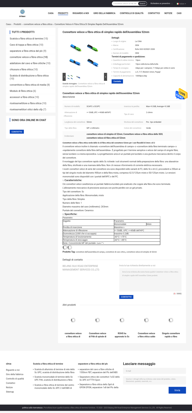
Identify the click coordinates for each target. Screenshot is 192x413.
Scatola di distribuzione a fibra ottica (29, 75)
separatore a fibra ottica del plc (26, 51)
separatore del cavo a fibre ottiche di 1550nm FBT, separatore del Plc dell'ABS (99, 371)
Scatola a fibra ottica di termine (26, 38)
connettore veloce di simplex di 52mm (141, 252)
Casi (179, 13)
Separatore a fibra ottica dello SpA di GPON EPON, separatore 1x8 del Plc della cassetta (99, 386)
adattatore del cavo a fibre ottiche (27, 63)
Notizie (168, 13)
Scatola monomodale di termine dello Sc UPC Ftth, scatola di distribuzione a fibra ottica (53, 379)
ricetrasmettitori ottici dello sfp (26, 109)
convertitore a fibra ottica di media (28, 84)
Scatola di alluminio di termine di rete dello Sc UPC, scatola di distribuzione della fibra (54, 371)
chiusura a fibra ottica (21, 69)
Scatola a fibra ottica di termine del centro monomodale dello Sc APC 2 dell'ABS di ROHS (54, 387)
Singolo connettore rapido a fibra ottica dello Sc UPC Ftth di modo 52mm (171, 335)
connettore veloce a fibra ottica (38, 24)
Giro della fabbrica (104, 13)
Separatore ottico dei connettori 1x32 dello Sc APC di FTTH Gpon (100, 378)
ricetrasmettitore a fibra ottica (25, 103)
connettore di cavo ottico (115, 252)
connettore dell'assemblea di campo (90, 252)
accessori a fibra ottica (22, 97)
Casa (51, 13)
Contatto (117, 81)
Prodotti (63, 13)
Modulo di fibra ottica (21, 91)
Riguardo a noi (81, 13)
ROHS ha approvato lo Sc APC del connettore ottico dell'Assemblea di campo (122, 335)
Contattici (154, 13)
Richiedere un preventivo (160, 3)
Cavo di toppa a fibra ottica (24, 44)
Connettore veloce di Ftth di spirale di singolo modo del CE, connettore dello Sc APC (97, 335)
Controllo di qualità (131, 13)
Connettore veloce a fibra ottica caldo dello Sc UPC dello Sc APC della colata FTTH (146, 335)
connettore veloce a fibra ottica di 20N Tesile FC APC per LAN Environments (73, 335)
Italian (182, 4)
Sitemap (10, 392)
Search (142, 4)
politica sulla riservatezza (32, 408)
